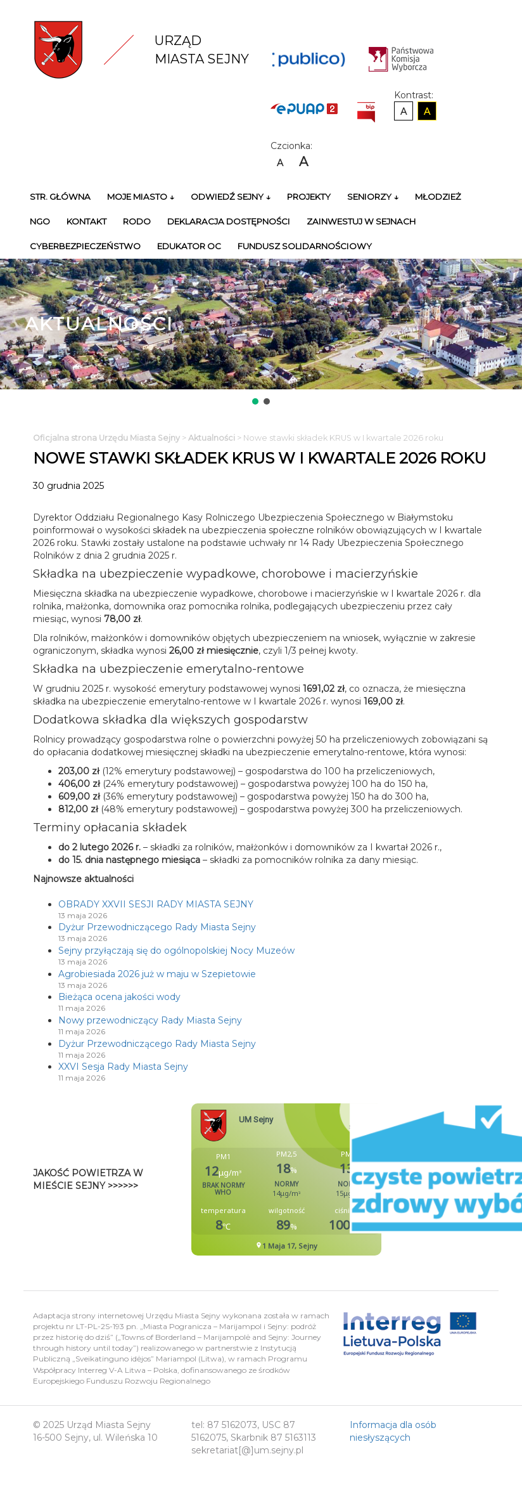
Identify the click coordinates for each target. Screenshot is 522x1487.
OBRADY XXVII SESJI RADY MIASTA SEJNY (155, 904)
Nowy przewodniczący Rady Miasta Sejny (150, 1020)
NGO (40, 221)
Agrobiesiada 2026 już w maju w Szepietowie (157, 974)
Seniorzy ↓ (372, 197)
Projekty (309, 197)
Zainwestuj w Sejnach (361, 221)
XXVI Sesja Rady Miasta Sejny (123, 1066)
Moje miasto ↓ (140, 197)
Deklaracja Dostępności (228, 221)
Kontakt (86, 221)
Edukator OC (189, 246)
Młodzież (438, 197)
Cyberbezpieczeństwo (85, 246)
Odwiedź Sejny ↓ (231, 197)
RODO (137, 221)
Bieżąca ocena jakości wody (119, 997)
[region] (261, 333)
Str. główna (60, 197)
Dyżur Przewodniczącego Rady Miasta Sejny (157, 927)
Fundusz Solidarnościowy (305, 246)
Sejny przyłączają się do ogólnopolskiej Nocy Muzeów (176, 950)
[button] (255, 401)
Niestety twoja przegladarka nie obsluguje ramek (318, 1179)
